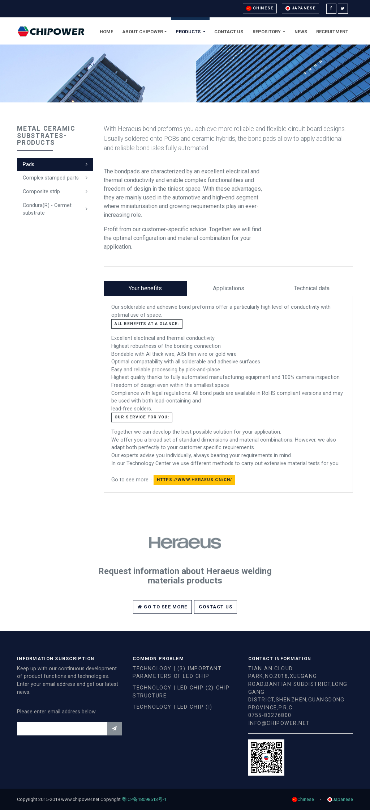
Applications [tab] (228, 288)
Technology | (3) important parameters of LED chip (177, 673)
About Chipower (142, 31)
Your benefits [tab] (145, 288)
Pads (28, 164)
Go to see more (162, 606)
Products (189, 31)
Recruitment (332, 31)
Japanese (300, 8)
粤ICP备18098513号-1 (146, 799)
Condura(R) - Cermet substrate (47, 209)
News (300, 31)
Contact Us (228, 31)
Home (106, 31)
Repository (267, 31)
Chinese (260, 8)
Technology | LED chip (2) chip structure (181, 692)
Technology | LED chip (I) (172, 707)
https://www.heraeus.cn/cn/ (194, 479)
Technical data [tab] (312, 288)
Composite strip (41, 192)
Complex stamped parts (51, 178)
